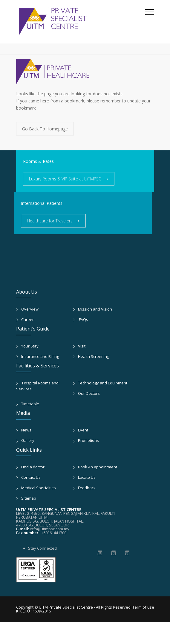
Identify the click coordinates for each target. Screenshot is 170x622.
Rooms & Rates (38, 161)
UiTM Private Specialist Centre (66, 607)
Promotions (88, 440)
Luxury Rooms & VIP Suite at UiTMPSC (65, 179)
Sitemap (28, 498)
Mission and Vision (95, 309)
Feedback (87, 487)
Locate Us (87, 477)
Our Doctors (89, 393)
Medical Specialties (38, 487)
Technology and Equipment (102, 383)
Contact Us (31, 477)
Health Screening (93, 356)
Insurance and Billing (40, 356)
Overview (30, 309)
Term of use (143, 607)
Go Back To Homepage (45, 129)
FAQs (83, 319)
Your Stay (30, 346)
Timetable (30, 403)
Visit (81, 346)
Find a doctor (33, 467)
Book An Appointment (97, 467)
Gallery (27, 440)
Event (83, 430)
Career (27, 319)
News (26, 430)
